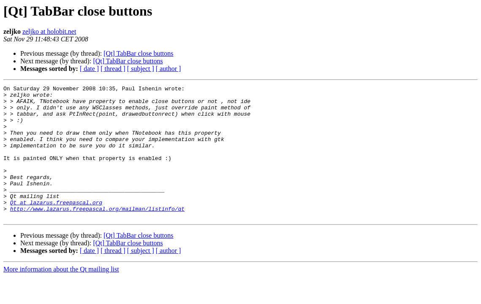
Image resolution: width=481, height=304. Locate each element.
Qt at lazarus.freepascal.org (56, 226)
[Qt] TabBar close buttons (138, 53)
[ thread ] (113, 68)
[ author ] (168, 68)
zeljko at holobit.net (49, 31)
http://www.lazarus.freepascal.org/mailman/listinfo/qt (97, 234)
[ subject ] (140, 68)
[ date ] (89, 68)
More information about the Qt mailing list (61, 295)
